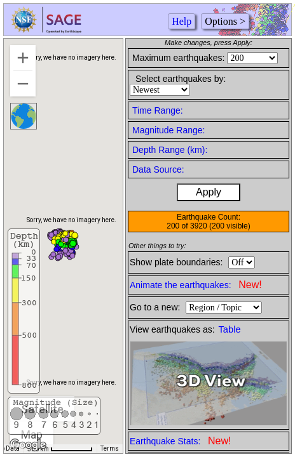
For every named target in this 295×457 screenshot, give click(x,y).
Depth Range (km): (169, 150)
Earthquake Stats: (180, 440)
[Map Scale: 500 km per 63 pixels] (60, 448)
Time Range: (157, 110)
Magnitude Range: (168, 130)
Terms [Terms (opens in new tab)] (109, 448)
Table (230, 329)
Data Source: (158, 169)
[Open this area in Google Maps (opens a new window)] (28, 445)
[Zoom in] (23, 57)
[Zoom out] (23, 83)
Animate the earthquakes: (196, 284)
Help (181, 21)
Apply (208, 192)
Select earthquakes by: (180, 79)
